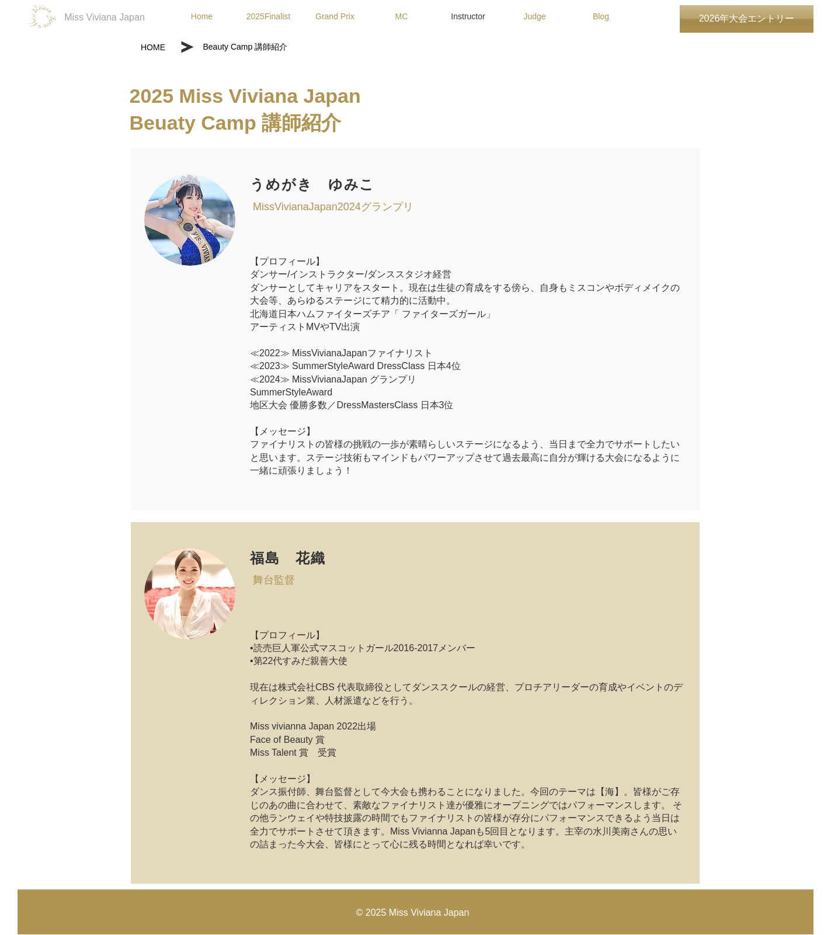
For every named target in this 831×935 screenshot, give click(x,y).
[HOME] (153, 47)
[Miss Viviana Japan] (104, 18)
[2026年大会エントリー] (746, 19)
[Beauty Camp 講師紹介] (276, 47)
